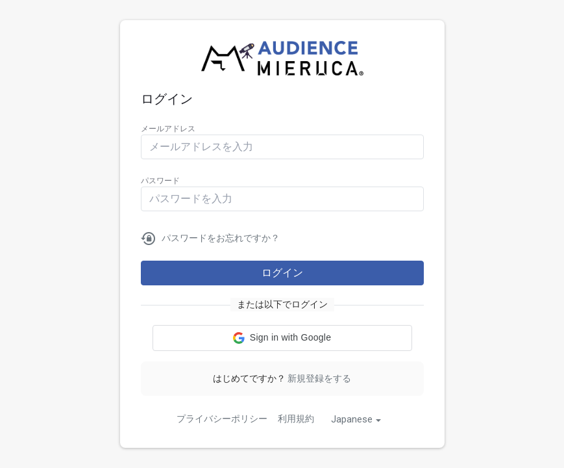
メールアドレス (168, 128)
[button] (282, 338)
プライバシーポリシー (222, 418)
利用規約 (296, 418)
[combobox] (356, 419)
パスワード (160, 180)
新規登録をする (319, 378)
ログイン (282, 272)
